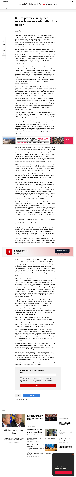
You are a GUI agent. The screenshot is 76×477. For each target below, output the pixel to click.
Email (21, 372)
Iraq (16, 402)
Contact (65, 1)
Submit (38, 385)
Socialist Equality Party (32, 10)
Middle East (21, 402)
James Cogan (18, 30)
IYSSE (40, 10)
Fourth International (22, 10)
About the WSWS (46, 10)
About (69, 1)
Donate (56, 10)
